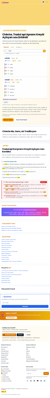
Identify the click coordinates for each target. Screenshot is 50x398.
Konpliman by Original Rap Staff (13, 184)
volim (19, 212)
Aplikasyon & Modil (30, 347)
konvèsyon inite (8, 212)
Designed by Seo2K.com (22, 388)
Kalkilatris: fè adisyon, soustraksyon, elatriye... (12, 230)
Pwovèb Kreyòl (6, 337)
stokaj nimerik (12, 214)
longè (15, 212)
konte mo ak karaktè (30, 214)
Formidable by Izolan (10, 195)
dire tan (44, 212)
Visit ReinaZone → (11, 317)
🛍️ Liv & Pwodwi (5, 369)
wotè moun (21, 214)
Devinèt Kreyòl (28, 337)
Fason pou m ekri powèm (7, 272)
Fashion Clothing (5, 278)
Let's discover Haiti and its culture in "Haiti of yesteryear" (14, 270)
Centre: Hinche (4, 249)
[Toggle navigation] (46, 2)
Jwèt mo (3, 349)
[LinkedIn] (44, 380)
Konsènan (28, 357)
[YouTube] (37, 380)
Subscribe (25, 306)
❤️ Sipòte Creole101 (6, 371)
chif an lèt (31, 212)
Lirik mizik (3, 361)
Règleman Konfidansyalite (32, 361)
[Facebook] (27, 380)
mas (23, 212)
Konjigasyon (19, 47)
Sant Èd (28, 351)
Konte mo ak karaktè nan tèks (8, 226)
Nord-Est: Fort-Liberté (6, 245)
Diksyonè (6, 47)
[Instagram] (34, 380)
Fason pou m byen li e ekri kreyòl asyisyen (11, 274)
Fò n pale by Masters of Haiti (12, 188)
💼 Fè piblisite (4, 373)
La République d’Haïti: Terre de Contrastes (11, 261)
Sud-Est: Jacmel (5, 259)
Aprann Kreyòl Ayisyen (21, 119)
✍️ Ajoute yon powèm (6, 380)
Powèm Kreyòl (36, 337)
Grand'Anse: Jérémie (6, 255)
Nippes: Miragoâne (5, 253)
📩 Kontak (27, 334)
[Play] (17, 58)
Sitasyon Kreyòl (20, 337)
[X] (31, 380)
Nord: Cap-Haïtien (5, 243)
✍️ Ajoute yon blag (5, 378)
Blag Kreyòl (13, 337)
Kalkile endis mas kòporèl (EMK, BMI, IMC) (11, 228)
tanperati (38, 212)
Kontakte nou (29, 377)
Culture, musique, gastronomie (8, 239)
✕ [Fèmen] (47, 209)
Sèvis (27, 353)
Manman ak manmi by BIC (11, 192)
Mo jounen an (4, 347)
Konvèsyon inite (5, 363)
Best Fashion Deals (5, 282)
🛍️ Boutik (20, 334)
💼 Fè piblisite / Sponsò (9, 334)
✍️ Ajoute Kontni (5, 377)
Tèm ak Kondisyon (30, 359)
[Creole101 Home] (5, 2)
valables (6, 102)
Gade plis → (43, 182)
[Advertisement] (25, 15)
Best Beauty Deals (5, 280)
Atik (27, 349)
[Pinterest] (41, 380)
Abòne (46, 373)
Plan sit (27, 355)
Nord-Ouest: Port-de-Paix (7, 241)
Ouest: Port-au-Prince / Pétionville (9, 251)
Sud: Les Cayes (5, 257)
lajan (26, 212)
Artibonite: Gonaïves (6, 247)
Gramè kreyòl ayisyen (6, 276)
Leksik (12, 47)
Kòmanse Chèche (8, 119)
